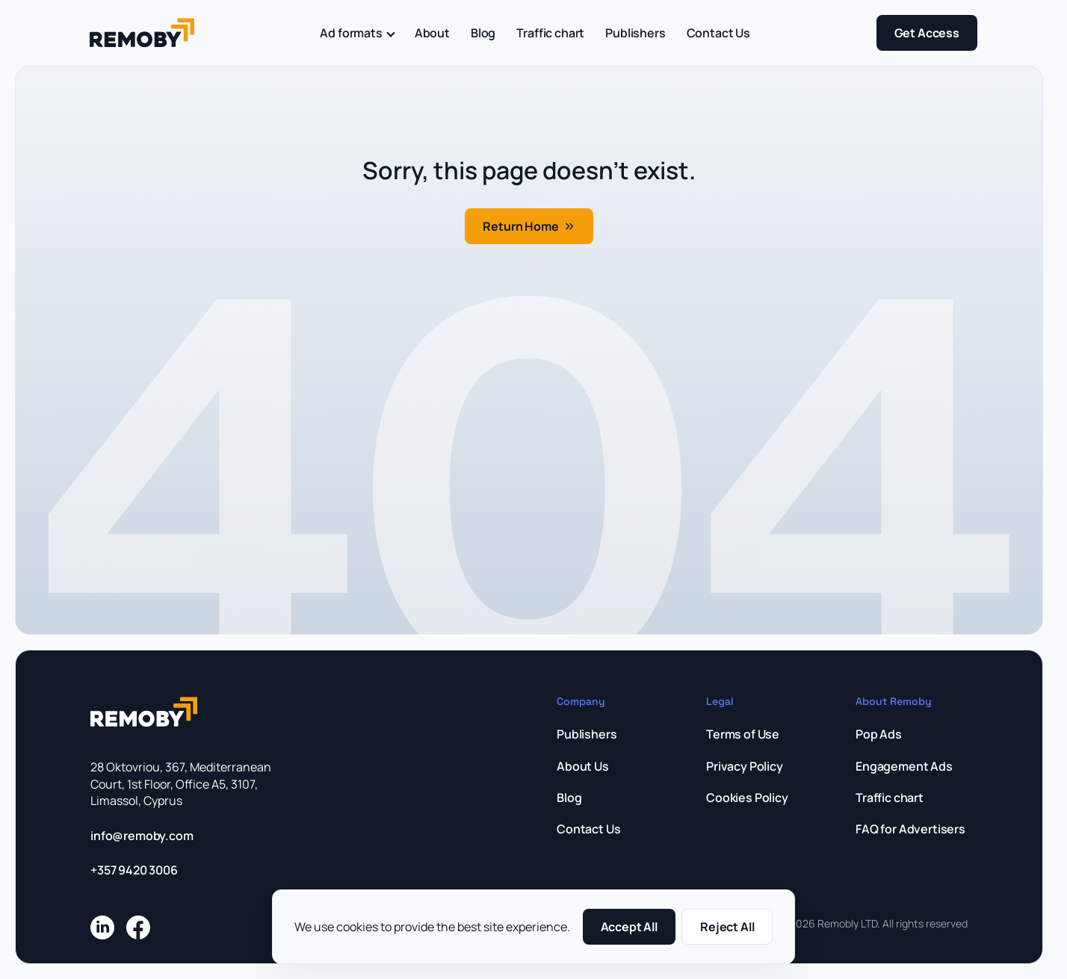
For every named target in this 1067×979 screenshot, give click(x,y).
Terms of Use (742, 734)
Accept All (629, 927)
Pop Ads (879, 734)
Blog (483, 33)
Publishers (635, 33)
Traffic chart (550, 33)
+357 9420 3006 (134, 870)
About (432, 33)
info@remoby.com (142, 835)
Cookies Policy (747, 797)
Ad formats (356, 33)
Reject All (727, 927)
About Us (583, 766)
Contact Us (718, 33)
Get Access (926, 33)
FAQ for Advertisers (910, 829)
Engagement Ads (904, 766)
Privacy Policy (744, 766)
